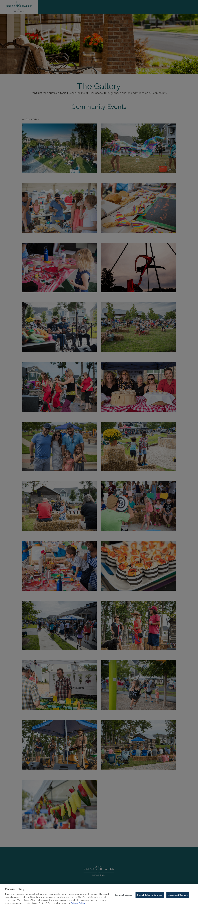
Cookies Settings (123, 896)
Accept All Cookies (178, 896)
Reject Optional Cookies (149, 896)
